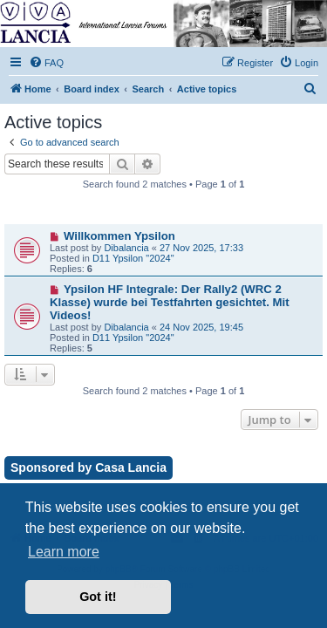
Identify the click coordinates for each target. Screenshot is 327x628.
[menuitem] (46, 62)
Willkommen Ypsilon (119, 235)
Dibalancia (126, 247)
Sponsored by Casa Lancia (88, 467)
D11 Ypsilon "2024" (133, 258)
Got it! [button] (97, 597)
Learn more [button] (63, 551)
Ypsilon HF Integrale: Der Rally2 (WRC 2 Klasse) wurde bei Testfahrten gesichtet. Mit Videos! (170, 302)
